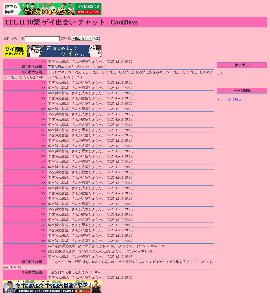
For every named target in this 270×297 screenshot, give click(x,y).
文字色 (83, 38)
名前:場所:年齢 (34, 38)
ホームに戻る (231, 99)
